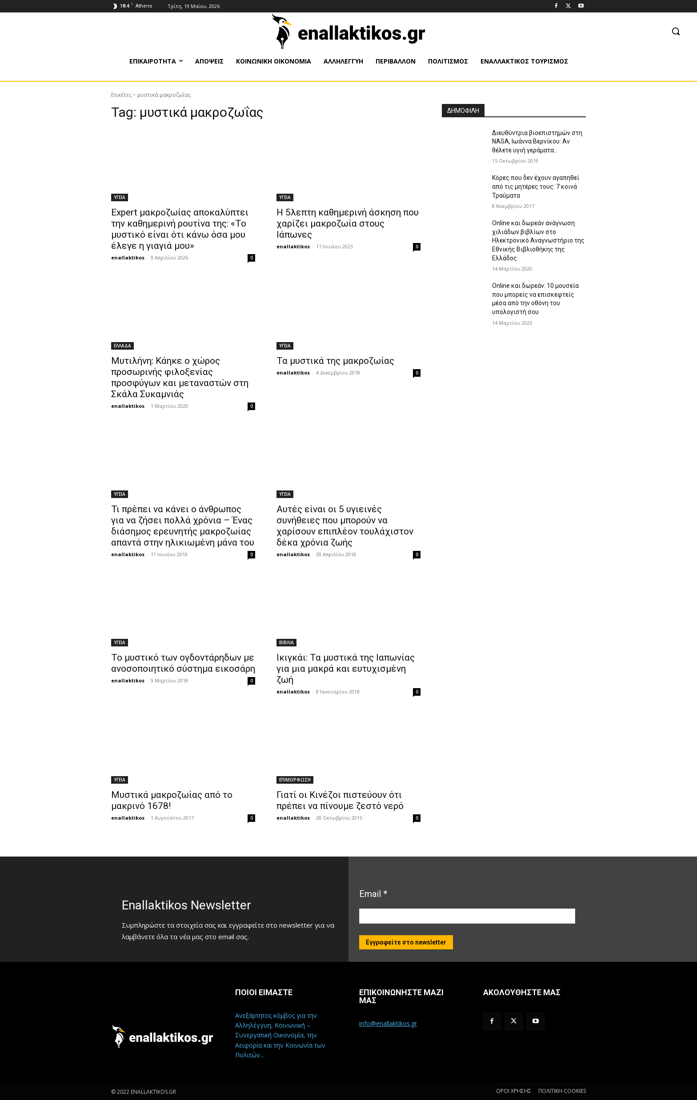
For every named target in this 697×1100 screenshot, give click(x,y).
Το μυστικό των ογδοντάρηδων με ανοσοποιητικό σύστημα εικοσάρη (183, 663)
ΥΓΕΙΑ (119, 197)
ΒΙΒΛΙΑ (286, 642)
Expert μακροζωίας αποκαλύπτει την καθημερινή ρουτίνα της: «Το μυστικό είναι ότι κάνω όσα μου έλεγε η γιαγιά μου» (179, 229)
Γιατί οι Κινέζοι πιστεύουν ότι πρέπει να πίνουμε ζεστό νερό (340, 800)
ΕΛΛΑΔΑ (122, 346)
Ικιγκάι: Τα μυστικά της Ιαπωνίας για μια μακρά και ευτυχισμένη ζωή (345, 668)
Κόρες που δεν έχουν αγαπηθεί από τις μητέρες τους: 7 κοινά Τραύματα (535, 186)
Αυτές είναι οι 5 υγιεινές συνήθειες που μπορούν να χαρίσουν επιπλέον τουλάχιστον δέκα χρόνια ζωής (344, 526)
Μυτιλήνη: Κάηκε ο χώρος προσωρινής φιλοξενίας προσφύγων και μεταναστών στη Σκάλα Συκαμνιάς (179, 377)
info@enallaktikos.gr (388, 1023)
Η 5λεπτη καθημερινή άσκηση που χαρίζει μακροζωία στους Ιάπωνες (347, 223)
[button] (675, 31)
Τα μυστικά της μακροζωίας (335, 360)
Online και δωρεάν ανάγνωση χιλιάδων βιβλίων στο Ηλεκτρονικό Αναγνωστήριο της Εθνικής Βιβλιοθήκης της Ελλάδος (538, 240)
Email (373, 894)
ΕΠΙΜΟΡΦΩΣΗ (295, 780)
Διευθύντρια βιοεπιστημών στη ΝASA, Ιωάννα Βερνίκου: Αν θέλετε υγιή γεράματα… (537, 141)
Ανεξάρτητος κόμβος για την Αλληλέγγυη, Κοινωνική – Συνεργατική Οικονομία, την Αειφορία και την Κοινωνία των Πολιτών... (280, 1035)
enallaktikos (127, 257)
